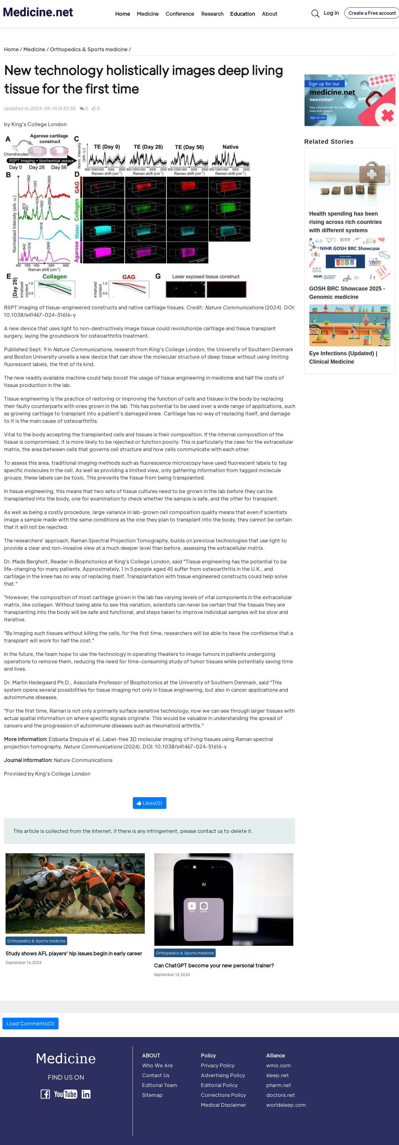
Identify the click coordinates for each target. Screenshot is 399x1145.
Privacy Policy (217, 1065)
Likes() (149, 803)
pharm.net (278, 1085)
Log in (331, 13)
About (269, 13)
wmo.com (278, 1065)
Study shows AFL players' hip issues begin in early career (74, 953)
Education (242, 13)
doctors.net (280, 1095)
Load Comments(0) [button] (30, 1023)
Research (212, 13)
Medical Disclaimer (223, 1105)
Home (122, 13)
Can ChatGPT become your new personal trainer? (214, 965)
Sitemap (152, 1095)
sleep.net (277, 1075)
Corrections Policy (223, 1095)
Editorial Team (159, 1085)
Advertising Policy (223, 1075)
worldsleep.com (286, 1105)
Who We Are (157, 1065)
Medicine (148, 13)
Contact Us (155, 1075)
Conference (179, 13)
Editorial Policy (219, 1085)
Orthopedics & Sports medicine (89, 49)
